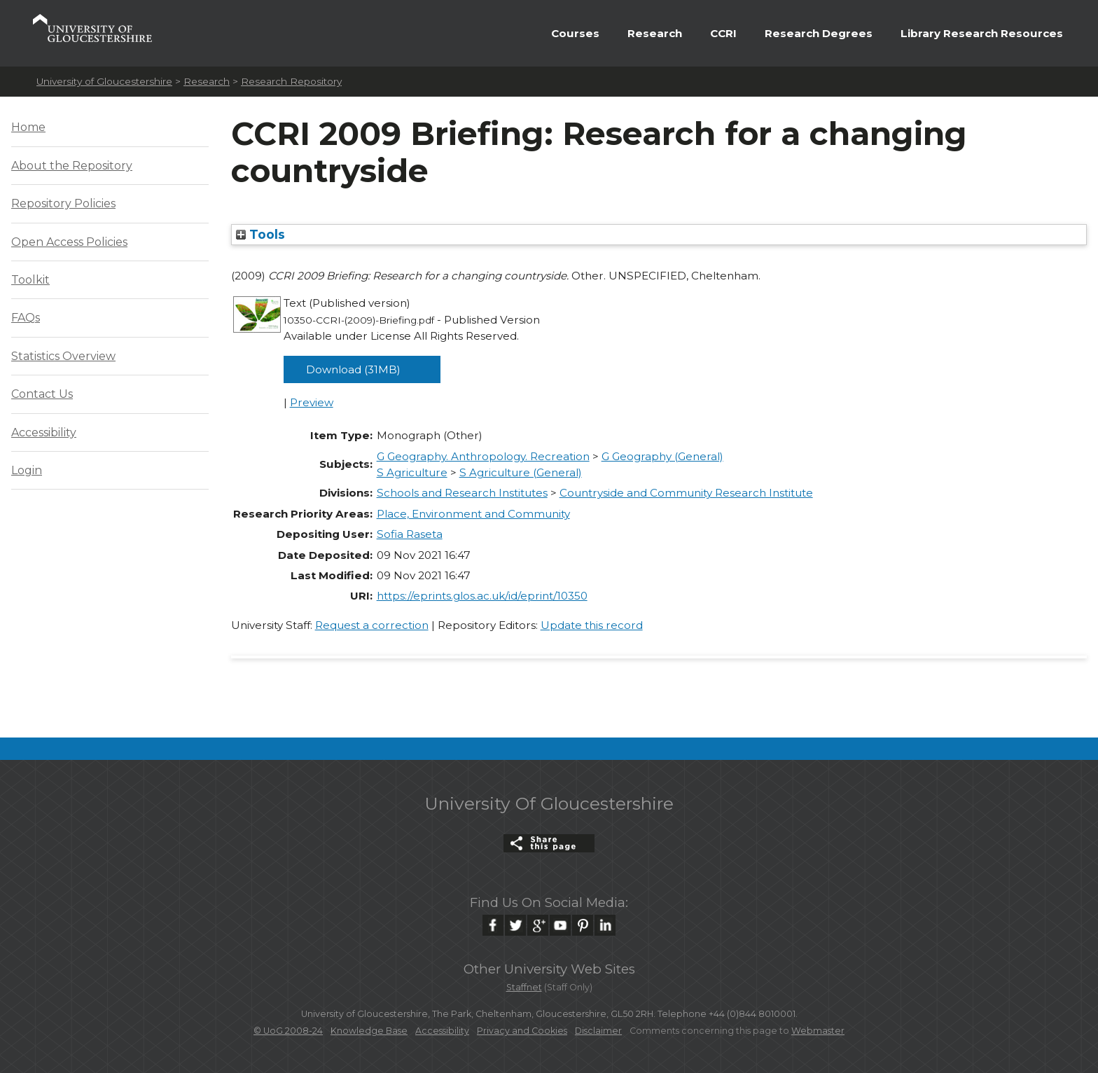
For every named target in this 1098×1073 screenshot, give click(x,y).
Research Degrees (819, 33)
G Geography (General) (662, 456)
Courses (575, 33)
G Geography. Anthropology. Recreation (483, 456)
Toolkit (30, 279)
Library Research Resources (982, 33)
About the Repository (71, 165)
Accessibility (43, 432)
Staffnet (524, 987)
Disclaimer (598, 1030)
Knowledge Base (369, 1030)
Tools (260, 234)
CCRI (723, 33)
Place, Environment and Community (473, 513)
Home (28, 127)
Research (654, 33)
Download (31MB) (353, 369)
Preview (311, 402)
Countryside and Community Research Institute (686, 492)
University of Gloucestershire (104, 81)
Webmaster (818, 1030)
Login (26, 470)
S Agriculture (412, 472)
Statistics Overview (63, 356)
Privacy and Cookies (522, 1030)
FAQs (25, 317)
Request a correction (372, 625)
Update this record (592, 625)
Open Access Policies (69, 242)
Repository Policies (63, 203)
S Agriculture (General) (520, 472)
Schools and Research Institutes (462, 492)
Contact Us (42, 394)
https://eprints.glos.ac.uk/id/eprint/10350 (482, 595)
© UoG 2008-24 (288, 1030)
